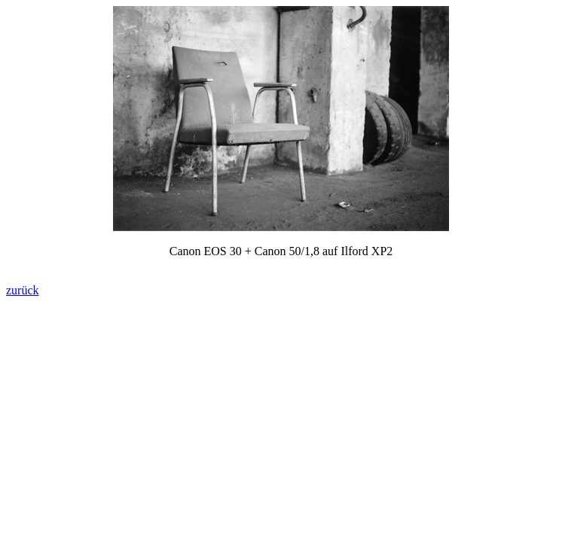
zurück (22, 290)
